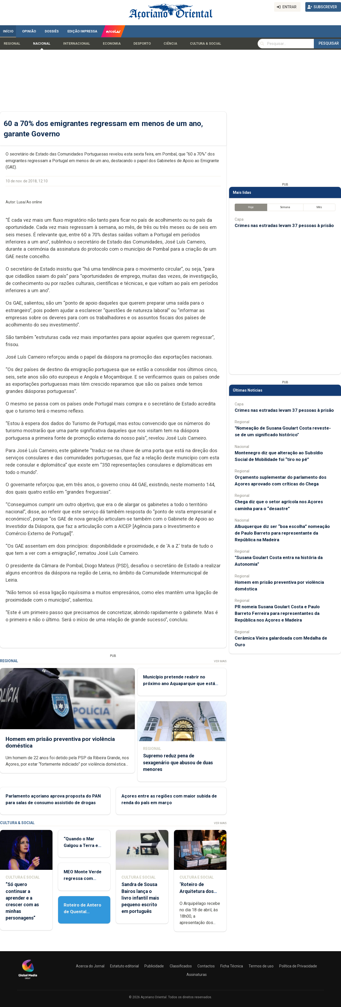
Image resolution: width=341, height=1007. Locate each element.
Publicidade (154, 966)
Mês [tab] (319, 207)
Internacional (76, 43)
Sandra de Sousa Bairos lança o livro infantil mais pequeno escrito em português (140, 898)
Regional (12, 43)
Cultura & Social (205, 43)
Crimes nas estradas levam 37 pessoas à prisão (284, 225)
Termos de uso (261, 966)
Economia (112, 43)
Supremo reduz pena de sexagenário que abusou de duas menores (178, 762)
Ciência (170, 43)
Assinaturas (196, 974)
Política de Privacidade (298, 966)
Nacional (41, 43)
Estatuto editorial (124, 966)
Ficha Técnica (231, 966)
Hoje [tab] (251, 207)
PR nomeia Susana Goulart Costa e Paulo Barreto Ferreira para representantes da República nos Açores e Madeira (277, 613)
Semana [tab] (285, 207)
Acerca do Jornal (90, 966)
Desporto (142, 43)
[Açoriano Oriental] (27, 979)
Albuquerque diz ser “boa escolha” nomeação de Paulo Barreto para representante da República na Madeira (282, 533)
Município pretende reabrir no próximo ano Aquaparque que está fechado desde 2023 (179, 683)
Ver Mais (220, 661)
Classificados (181, 966)
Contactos (206, 966)
